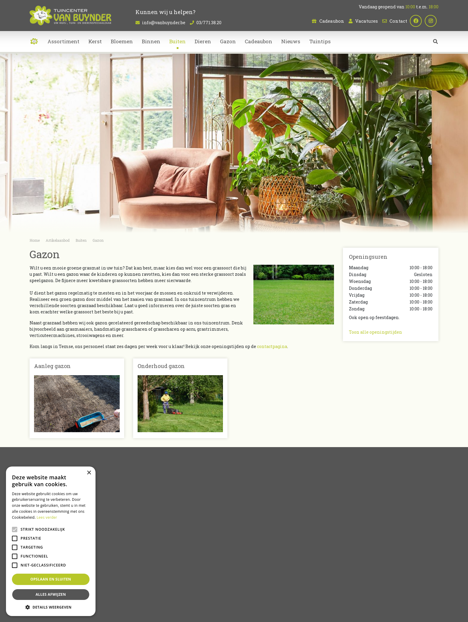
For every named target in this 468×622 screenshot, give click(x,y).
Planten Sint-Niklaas (146, 589)
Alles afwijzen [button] (51, 594)
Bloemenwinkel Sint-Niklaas (100, 589)
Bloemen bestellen (424, 589)
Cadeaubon (331, 21)
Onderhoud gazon (161, 365)
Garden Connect (213, 613)
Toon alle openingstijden (375, 332)
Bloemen (248, 534)
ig (432, 21)
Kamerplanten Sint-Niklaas (189, 589)
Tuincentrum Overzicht (250, 613)
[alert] (51, 541)
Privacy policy (286, 613)
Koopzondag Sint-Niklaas (234, 597)
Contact (398, 21)
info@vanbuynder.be (163, 22)
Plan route (363, 565)
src (435, 43)
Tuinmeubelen (254, 553)
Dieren (245, 546)
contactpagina (272, 346)
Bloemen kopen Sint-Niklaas (240, 589)
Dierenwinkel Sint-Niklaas (383, 589)
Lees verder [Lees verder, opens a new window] (47, 517)
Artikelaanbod (254, 524)
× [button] (89, 473)
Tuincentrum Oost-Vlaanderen (332, 589)
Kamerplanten (254, 540)
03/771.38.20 (208, 22)
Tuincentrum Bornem (285, 589)
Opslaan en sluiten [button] (50, 579)
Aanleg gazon (52, 365)
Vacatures (366, 21)
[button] (51, 607)
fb (418, 21)
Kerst (244, 559)
